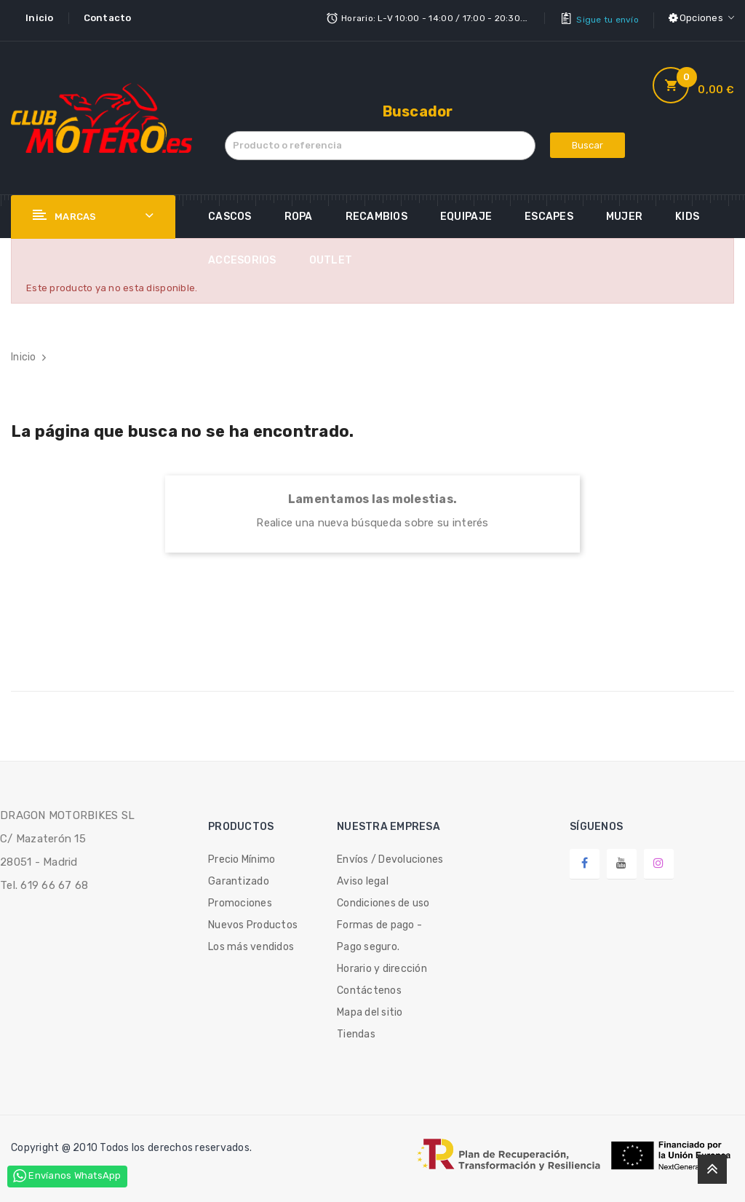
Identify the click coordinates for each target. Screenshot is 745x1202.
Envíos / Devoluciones (390, 855)
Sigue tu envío (607, 18)
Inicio (39, 17)
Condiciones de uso (383, 899)
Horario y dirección (382, 964)
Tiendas (356, 1030)
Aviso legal (363, 877)
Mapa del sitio (370, 1008)
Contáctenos (369, 986)
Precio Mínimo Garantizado (241, 866)
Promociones (240, 899)
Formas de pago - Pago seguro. (379, 931)
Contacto (108, 17)
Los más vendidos (251, 942)
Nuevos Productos (253, 920)
